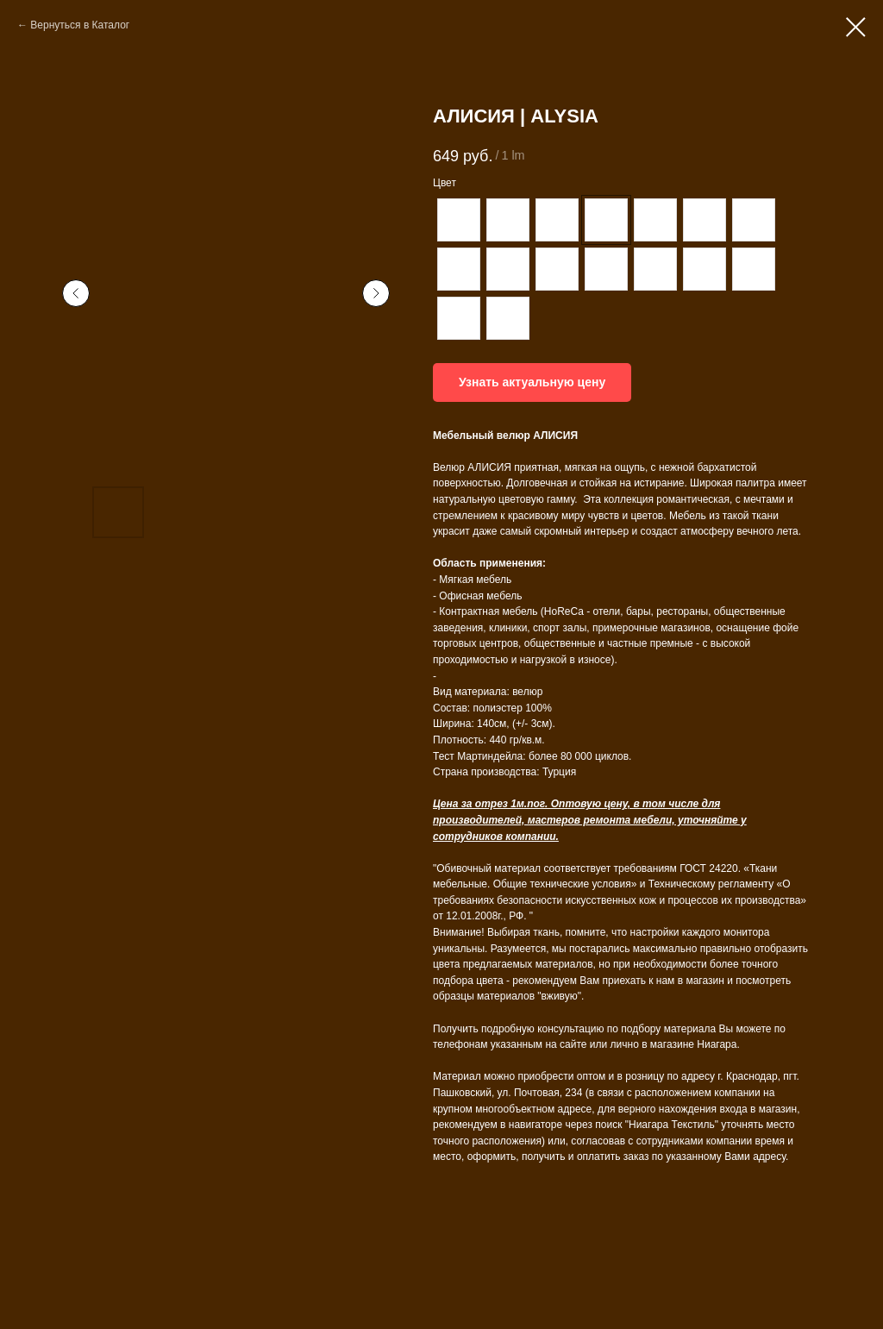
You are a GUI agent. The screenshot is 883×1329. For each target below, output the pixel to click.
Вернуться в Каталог (79, 25)
